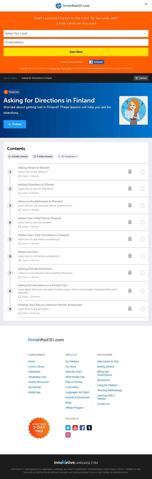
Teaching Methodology (109, 390)
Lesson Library (10, 78)
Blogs (68, 402)
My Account (103, 380)
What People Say (74, 376)
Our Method (71, 361)
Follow (16, 124)
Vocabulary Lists (37, 376)
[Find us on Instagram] (68, 435)
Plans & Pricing (73, 382)
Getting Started (105, 366)
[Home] (73, 8)
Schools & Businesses (77, 397)
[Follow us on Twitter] (68, 427)
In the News (71, 387)
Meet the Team (73, 371)
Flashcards (34, 371)
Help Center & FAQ (107, 361)
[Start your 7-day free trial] (39, 428)
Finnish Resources (38, 382)
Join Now (76, 52)
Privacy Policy (66, 68)
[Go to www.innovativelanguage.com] (76, 461)
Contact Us (103, 403)
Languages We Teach (77, 392)
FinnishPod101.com (98, 469)
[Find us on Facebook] (82, 427)
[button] (146, 5)
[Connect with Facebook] (96, 62)
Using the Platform (107, 385)
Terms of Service (112, 472)
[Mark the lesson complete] (142, 172)
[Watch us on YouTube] (75, 427)
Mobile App (34, 392)
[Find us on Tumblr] (89, 427)
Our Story (70, 366)
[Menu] (5, 5)
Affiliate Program (74, 407)
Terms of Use (54, 68)
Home (31, 361)
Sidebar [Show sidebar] (143, 78)
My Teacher (34, 387)
